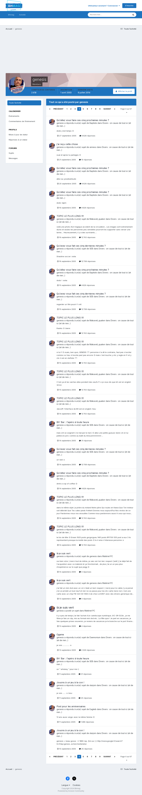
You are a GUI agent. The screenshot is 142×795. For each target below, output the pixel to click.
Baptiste (93, 123)
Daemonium (95, 637)
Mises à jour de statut (18, 134)
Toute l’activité (15, 103)
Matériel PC (107, 556)
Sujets (11, 153)
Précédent (58, 109)
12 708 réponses (87, 261)
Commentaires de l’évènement (22, 121)
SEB (91, 248)
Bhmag (11, 15)
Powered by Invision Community (71, 791)
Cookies (76, 785)
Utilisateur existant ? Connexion (104, 6)
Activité (22, 15)
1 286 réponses (86, 722)
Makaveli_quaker (97, 219)
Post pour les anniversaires (71, 706)
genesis (60, 123)
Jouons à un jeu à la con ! (70, 682)
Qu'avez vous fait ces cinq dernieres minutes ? (81, 245)
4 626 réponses (87, 136)
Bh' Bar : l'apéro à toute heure (73, 422)
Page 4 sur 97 (127, 110)
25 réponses (85, 698)
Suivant (107, 109)
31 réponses (85, 440)
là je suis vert (63, 553)
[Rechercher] (97, 14)
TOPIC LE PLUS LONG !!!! (70, 216)
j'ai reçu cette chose (67, 144)
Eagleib (93, 709)
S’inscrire (129, 5)
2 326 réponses (87, 650)
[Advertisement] (38, 53)
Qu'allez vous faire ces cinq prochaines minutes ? (83, 120)
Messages (13, 158)
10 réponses (85, 160)
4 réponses (85, 572)
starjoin (93, 685)
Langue (66, 785)
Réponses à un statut (18, 140)
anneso (93, 147)
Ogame (60, 634)
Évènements (14, 116)
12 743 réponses (87, 237)
